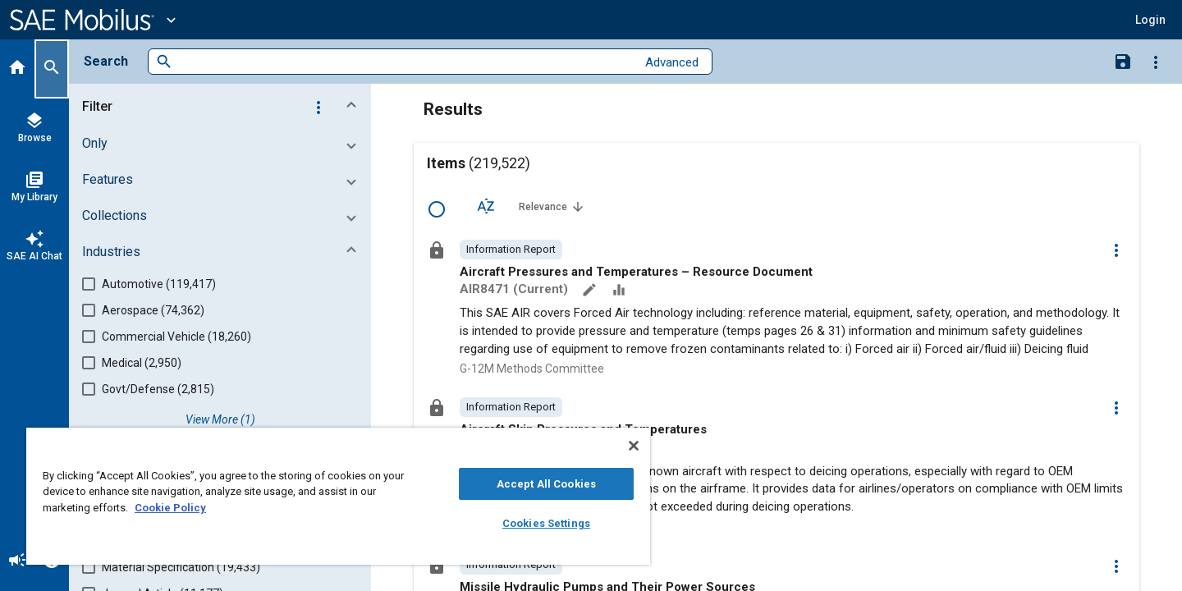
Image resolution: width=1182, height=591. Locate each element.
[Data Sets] (620, 291)
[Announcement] (17, 561)
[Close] (634, 446)
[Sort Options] (486, 206)
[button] (223, 106)
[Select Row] (436, 209)
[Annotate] (591, 291)
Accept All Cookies (546, 484)
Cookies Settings (546, 523)
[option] (511, 249)
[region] (338, 496)
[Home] (17, 68)
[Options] (1155, 61)
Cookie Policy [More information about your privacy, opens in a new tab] (170, 508)
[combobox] (404, 62)
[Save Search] (1122, 60)
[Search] (51, 68)
